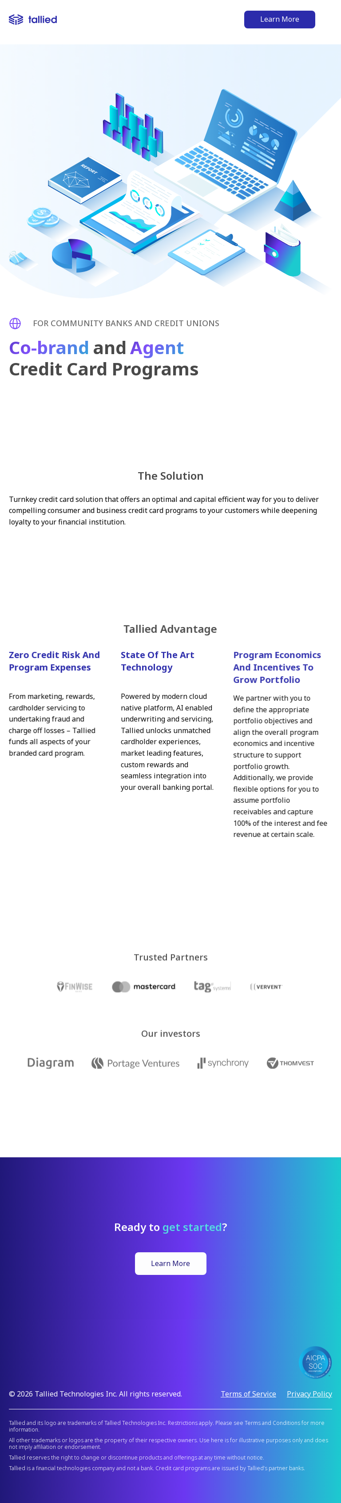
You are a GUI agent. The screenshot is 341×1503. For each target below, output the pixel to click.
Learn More (279, 19)
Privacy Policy (309, 1394)
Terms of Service (248, 1394)
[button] (328, 20)
